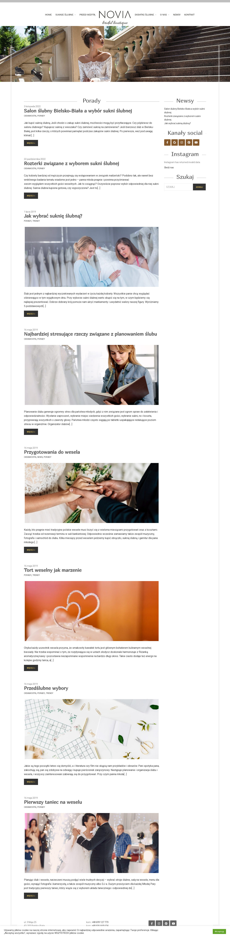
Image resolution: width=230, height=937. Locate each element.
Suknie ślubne (64, 14)
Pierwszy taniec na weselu (53, 802)
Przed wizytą (87, 14)
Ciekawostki (30, 116)
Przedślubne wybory (46, 688)
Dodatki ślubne (144, 14)
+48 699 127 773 (100, 922)
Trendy (36, 221)
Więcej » (31, 143)
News (40, 457)
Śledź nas (169, 167)
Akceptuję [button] (219, 931)
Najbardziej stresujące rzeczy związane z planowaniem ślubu (90, 334)
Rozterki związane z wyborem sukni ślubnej (71, 163)
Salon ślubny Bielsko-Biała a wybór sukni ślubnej (78, 111)
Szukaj (199, 187)
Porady (41, 116)
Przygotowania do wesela (52, 452)
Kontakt (189, 14)
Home (48, 14)
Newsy (176, 14)
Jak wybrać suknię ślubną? (53, 216)
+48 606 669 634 (100, 925)
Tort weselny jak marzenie (52, 570)
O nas (163, 14)
